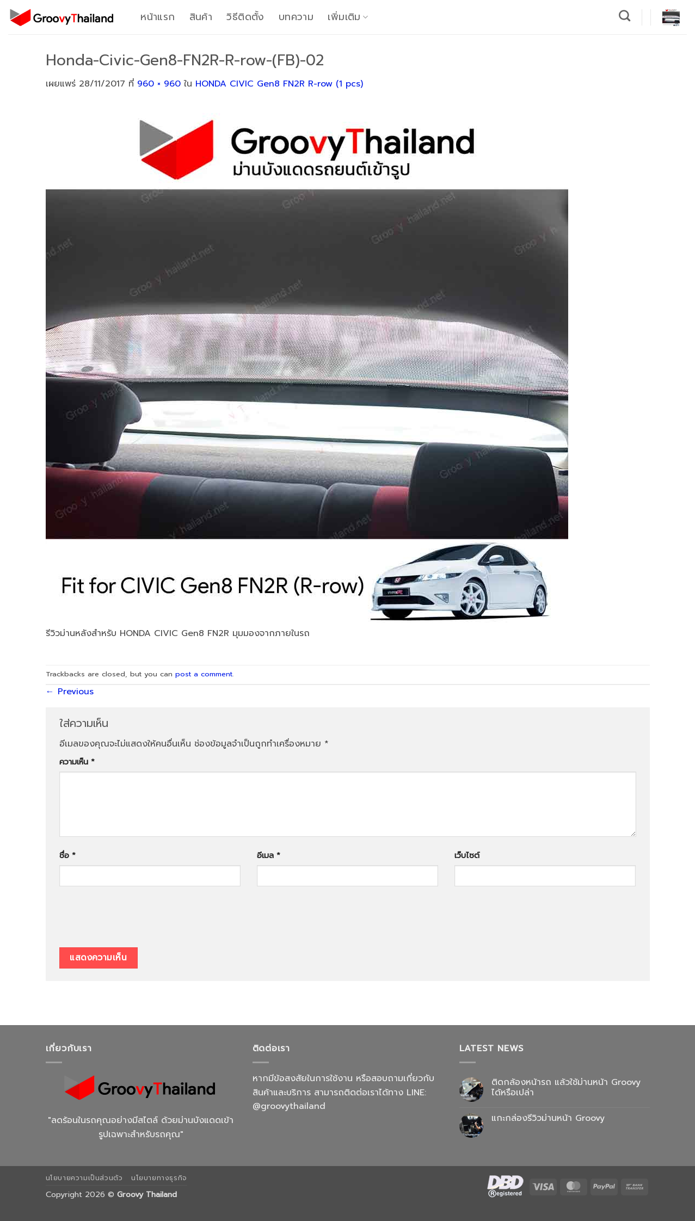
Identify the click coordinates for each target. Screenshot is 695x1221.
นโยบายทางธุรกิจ (159, 1178)
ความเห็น (77, 762)
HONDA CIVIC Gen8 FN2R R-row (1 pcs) (279, 83)
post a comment (203, 674)
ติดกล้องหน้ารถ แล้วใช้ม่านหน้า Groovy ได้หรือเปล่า (566, 1087)
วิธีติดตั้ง (245, 17)
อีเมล (268, 855)
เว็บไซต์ (466, 855)
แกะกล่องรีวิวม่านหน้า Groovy (548, 1118)
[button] (671, 17)
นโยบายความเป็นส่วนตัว (84, 1178)
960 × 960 (159, 83)
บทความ (296, 17)
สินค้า (200, 17)
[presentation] (142, 920)
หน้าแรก (157, 17)
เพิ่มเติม (348, 17)
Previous (70, 691)
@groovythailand (289, 1106)
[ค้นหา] (625, 15)
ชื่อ (67, 855)
